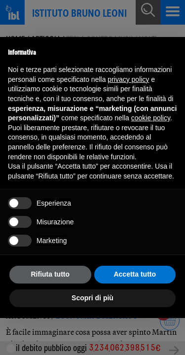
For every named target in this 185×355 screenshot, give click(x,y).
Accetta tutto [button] (134, 274)
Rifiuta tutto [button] (50, 274)
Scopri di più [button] (92, 298)
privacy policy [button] (128, 79)
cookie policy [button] (150, 118)
